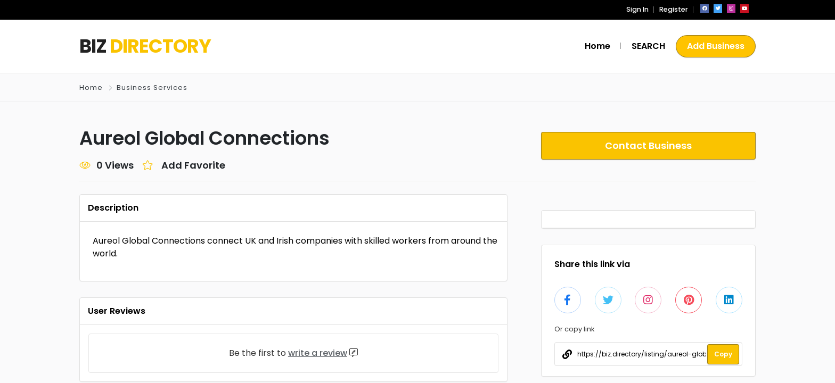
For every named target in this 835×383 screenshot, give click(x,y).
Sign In (640, 9)
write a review (320, 352)
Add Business (715, 46)
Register (674, 9)
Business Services (151, 87)
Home (91, 87)
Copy (723, 354)
